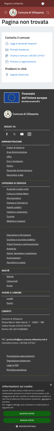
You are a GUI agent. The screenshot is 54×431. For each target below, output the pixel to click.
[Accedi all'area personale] (43, 3)
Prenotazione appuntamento (21, 356)
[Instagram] (29, 134)
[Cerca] (48, 12)
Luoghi (10, 298)
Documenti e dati (15, 175)
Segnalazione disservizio (18, 360)
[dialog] (27, 406)
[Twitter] (14, 134)
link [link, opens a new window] (11, 407)
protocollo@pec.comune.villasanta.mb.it (27, 339)
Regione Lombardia (13, 3)
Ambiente (11, 248)
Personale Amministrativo (19, 170)
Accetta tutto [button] (27, 413)
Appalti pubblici (14, 207)
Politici (10, 165)
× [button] (51, 385)
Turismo (10, 216)
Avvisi (10, 285)
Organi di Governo (15, 147)
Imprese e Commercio (17, 202)
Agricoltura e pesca (16, 262)
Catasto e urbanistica (17, 212)
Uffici (9, 156)
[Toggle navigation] (5, 12)
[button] (27, 426)
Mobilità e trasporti (16, 221)
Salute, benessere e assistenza (22, 253)
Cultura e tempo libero (18, 193)
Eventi (10, 303)
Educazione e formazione (19, 235)
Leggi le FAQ (13, 365)
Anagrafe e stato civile (18, 189)
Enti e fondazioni (15, 161)
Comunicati (12, 281)
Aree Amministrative (17, 152)
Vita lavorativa (14, 198)
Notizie (10, 276)
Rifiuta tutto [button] (27, 420)
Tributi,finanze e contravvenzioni (23, 244)
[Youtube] (22, 134)
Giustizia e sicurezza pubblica (21, 239)
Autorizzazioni (14, 258)
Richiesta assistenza (16, 369)
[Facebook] (7, 134)
